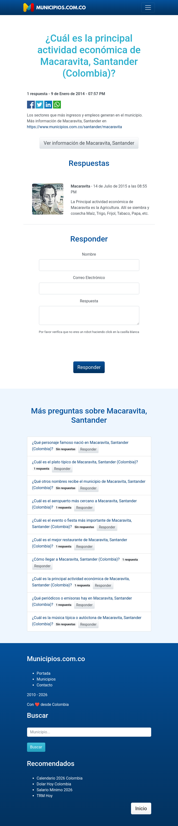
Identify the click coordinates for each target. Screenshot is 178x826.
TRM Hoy (45, 795)
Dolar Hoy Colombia (54, 784)
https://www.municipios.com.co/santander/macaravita (74, 127)
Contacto (45, 685)
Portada (44, 673)
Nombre (89, 254)
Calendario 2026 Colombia (60, 778)
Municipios (46, 679)
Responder (88, 449)
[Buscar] (89, 732)
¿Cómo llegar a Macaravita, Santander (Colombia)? (86, 559)
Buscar (36, 747)
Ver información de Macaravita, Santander (89, 143)
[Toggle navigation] (148, 7)
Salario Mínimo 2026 (55, 790)
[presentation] (76, 348)
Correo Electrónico (89, 277)
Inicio (141, 808)
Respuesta (89, 301)
